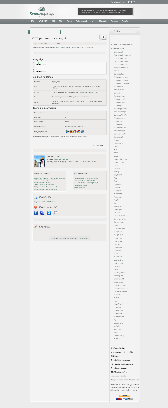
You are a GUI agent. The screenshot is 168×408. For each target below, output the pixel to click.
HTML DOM (43, 21)
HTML (32, 21)
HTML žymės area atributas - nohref (86, 178)
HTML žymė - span (80, 185)
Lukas (58, 43)
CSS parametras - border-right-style (86, 183)
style (70, 126)
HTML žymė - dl (79, 187)
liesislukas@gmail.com (61, 159)
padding (62, 47)
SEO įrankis (102, 21)
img (37, 63)
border (74, 47)
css (43, 202)
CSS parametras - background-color (46, 187)
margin (68, 47)
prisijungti (85, 238)
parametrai (51, 202)
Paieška (125, 21)
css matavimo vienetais (86, 92)
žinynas (37, 202)
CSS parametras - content (42, 182)
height (57, 32)
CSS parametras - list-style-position (46, 189)
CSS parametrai (48, 32)
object (67, 126)
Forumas (114, 21)
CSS (53, 21)
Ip (92, 21)
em (97, 92)
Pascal (69, 21)
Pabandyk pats (82, 21)
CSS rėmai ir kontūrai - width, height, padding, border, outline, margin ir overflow (49, 179)
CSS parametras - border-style (44, 184)
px (95, 92)
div (36, 70)
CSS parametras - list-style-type (84, 180)
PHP (61, 21)
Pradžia (32, 32)
